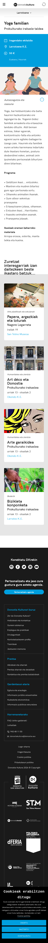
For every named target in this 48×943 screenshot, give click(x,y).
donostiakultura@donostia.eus (21, 736)
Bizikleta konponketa (24, 505)
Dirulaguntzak (13, 634)
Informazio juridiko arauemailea (22, 695)
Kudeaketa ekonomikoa (18, 699)
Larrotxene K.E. (18, 46)
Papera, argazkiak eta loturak (24, 320)
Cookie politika (24, 757)
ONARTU (24, 922)
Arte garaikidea (23, 444)
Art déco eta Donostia (24, 383)
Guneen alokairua (15, 625)
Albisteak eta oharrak (17, 664)
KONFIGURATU (24, 936)
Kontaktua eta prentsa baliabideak (23, 674)
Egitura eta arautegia (16, 690)
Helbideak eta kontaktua (18, 620)
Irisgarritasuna (24, 751)
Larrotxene (24, 12)
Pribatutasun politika (24, 762)
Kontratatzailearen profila (19, 639)
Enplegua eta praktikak (18, 629)
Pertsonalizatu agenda (24, 592)
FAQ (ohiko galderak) (17, 720)
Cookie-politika (23, 916)
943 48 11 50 (14, 731)
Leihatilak (11, 725)
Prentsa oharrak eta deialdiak (21, 669)
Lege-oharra (24, 746)
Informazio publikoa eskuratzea (22, 704)
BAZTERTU (24, 929)
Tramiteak (12, 644)
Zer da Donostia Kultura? (18, 615)
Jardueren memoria (16, 648)
